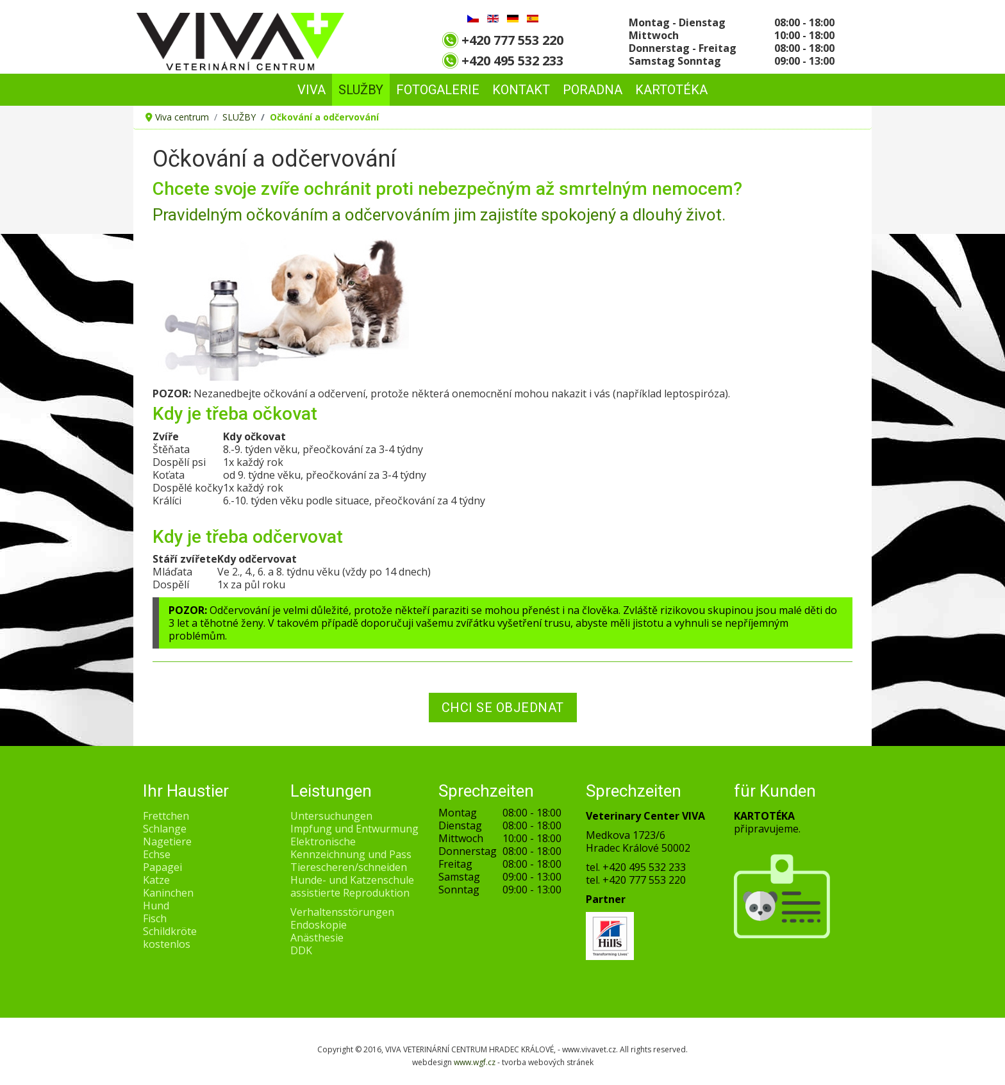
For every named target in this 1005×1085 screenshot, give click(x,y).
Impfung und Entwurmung (354, 829)
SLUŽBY (360, 89)
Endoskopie (318, 925)
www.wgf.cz (474, 1062)
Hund (156, 906)
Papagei (162, 867)
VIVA (311, 89)
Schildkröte (170, 931)
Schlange (165, 829)
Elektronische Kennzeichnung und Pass (350, 847)
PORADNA (592, 89)
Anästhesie (317, 938)
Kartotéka (671, 89)
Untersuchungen (331, 816)
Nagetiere (167, 841)
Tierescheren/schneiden (348, 867)
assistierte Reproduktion (350, 893)
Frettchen (166, 816)
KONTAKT (521, 89)
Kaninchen (168, 893)
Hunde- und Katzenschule (352, 880)
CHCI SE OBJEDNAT (503, 707)
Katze (156, 880)
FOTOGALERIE (437, 89)
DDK (301, 950)
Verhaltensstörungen (342, 912)
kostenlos (166, 944)
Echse (156, 854)
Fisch (155, 918)
